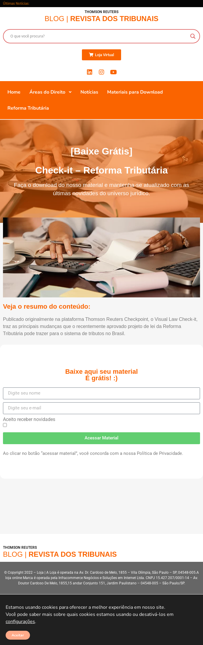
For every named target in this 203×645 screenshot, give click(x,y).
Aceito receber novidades (29, 419)
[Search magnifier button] (193, 36)
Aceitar (18, 635)
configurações (20, 621)
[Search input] (98, 36)
